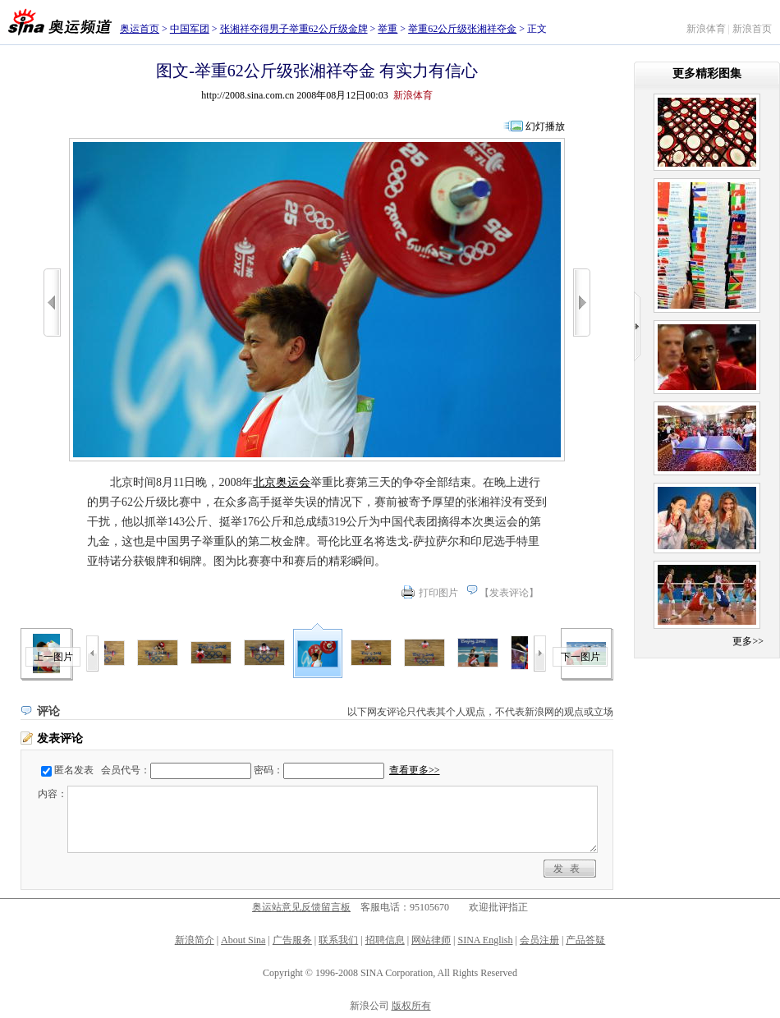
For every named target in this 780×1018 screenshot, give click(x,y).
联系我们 (338, 940)
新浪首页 (752, 28)
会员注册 (539, 940)
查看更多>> (414, 770)
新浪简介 (194, 940)
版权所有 (411, 1005)
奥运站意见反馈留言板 (301, 907)
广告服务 (292, 940)
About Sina (243, 940)
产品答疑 (585, 940)
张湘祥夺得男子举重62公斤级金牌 (294, 28)
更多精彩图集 (706, 73)
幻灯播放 (545, 126)
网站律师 (431, 940)
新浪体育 (706, 28)
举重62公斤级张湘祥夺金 (462, 28)
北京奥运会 (281, 482)
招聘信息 (385, 940)
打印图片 (438, 592)
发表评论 (509, 592)
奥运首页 (139, 28)
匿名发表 (74, 770)
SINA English (484, 940)
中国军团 (189, 28)
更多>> (748, 641)
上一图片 (53, 657)
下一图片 (580, 657)
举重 (387, 28)
